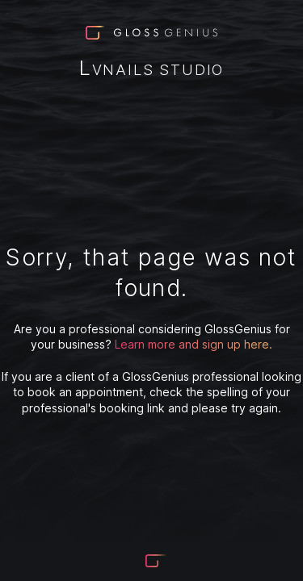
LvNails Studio (152, 69)
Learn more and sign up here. (193, 344)
